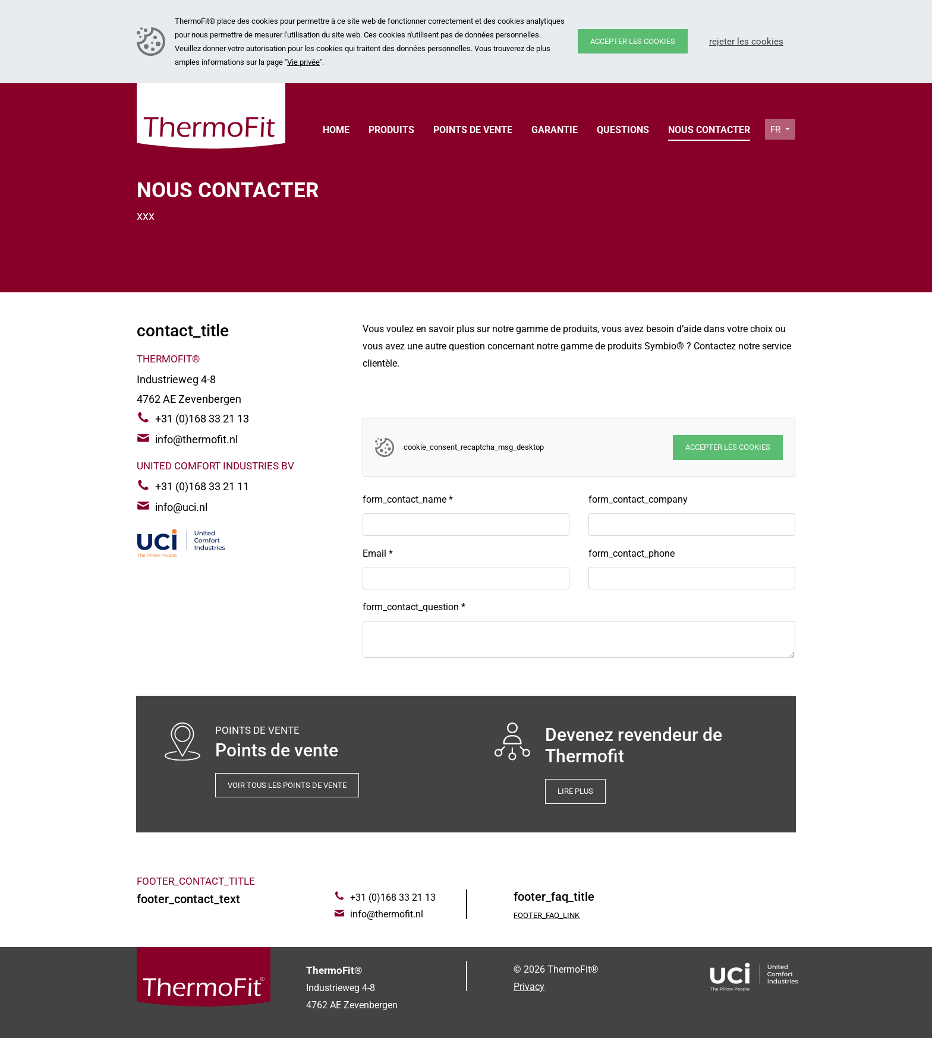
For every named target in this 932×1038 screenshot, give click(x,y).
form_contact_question (414, 607)
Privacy (529, 986)
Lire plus (575, 791)
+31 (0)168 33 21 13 (202, 418)
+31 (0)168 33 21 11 (202, 486)
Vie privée (303, 62)
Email (378, 553)
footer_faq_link (547, 915)
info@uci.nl (181, 507)
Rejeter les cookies (746, 41)
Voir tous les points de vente (287, 785)
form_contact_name (408, 499)
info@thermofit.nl (196, 439)
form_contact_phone (631, 553)
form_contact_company (638, 499)
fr (776, 129)
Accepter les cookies (632, 41)
